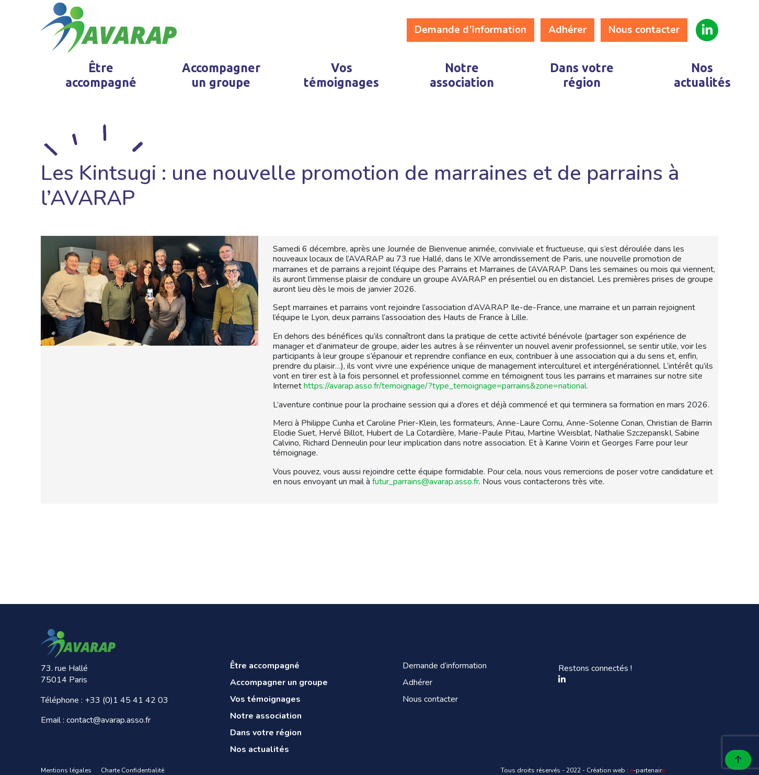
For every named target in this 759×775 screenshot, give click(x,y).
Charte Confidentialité (132, 770)
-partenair (647, 770)
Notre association (462, 75)
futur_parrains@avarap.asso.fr (425, 481)
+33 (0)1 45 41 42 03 (126, 700)
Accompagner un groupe (221, 75)
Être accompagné (100, 75)
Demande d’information (470, 30)
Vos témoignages (341, 75)
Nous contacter (644, 30)
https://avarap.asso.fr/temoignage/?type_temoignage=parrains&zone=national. (446, 386)
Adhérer (567, 30)
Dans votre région (582, 75)
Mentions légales (66, 770)
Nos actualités (702, 75)
